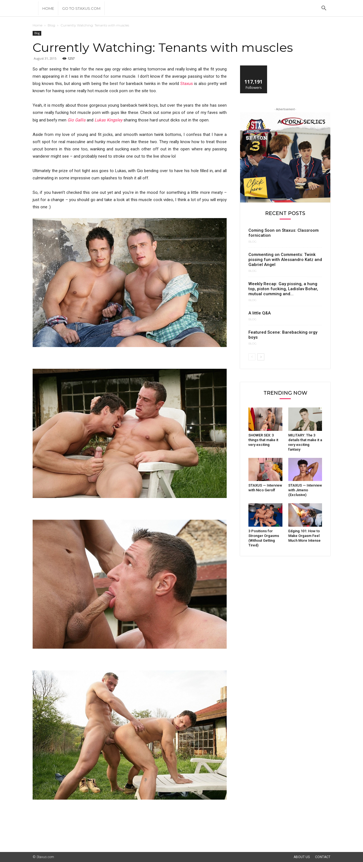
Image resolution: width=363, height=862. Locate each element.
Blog (51, 25)
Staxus (186, 83)
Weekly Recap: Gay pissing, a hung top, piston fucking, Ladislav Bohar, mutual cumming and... (283, 288)
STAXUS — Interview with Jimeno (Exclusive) (305, 490)
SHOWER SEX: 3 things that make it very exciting (263, 440)
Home (48, 8)
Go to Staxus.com (81, 8)
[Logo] (35, 8)
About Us (302, 857)
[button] (323, 8)
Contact (322, 857)
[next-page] (260, 356)
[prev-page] (251, 356)
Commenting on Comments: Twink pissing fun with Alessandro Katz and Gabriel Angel (285, 259)
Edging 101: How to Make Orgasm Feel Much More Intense (304, 536)
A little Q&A (259, 313)
